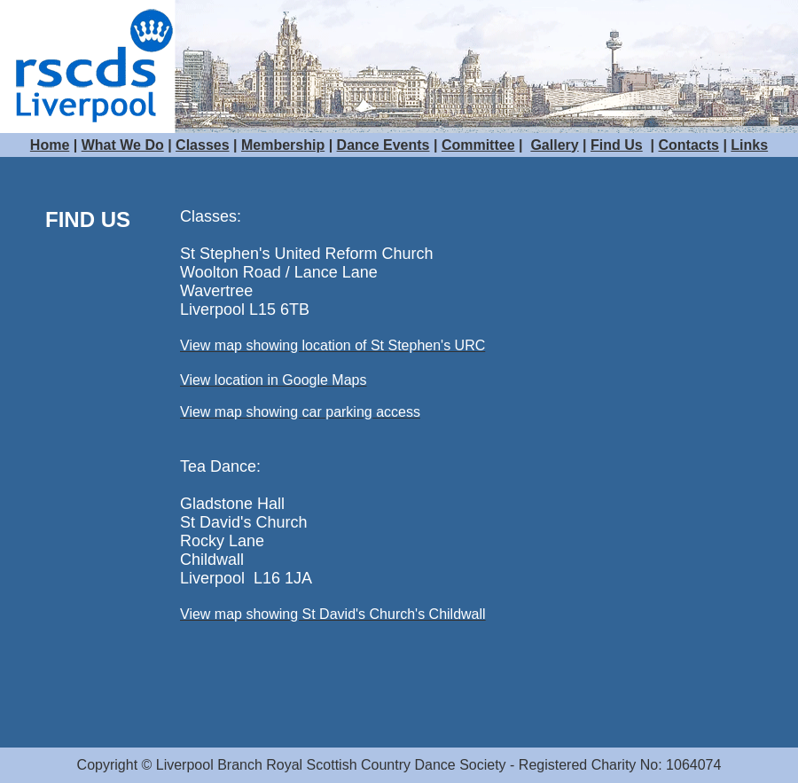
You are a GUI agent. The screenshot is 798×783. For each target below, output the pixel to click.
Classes (203, 145)
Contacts (689, 145)
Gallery (554, 145)
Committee (478, 145)
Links (749, 145)
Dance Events (383, 145)
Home (49, 145)
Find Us (617, 145)
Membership (283, 145)
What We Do (123, 145)
